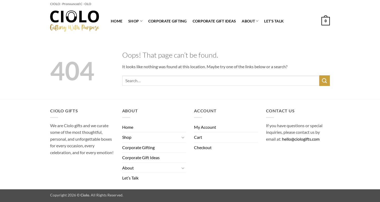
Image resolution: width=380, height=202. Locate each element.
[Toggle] (183, 137)
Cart (198, 137)
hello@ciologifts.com (301, 138)
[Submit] (324, 80)
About (250, 21)
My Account (205, 127)
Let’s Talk (274, 21)
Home (116, 21)
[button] (325, 21)
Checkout (203, 147)
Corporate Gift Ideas (214, 21)
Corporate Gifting (167, 21)
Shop (135, 21)
